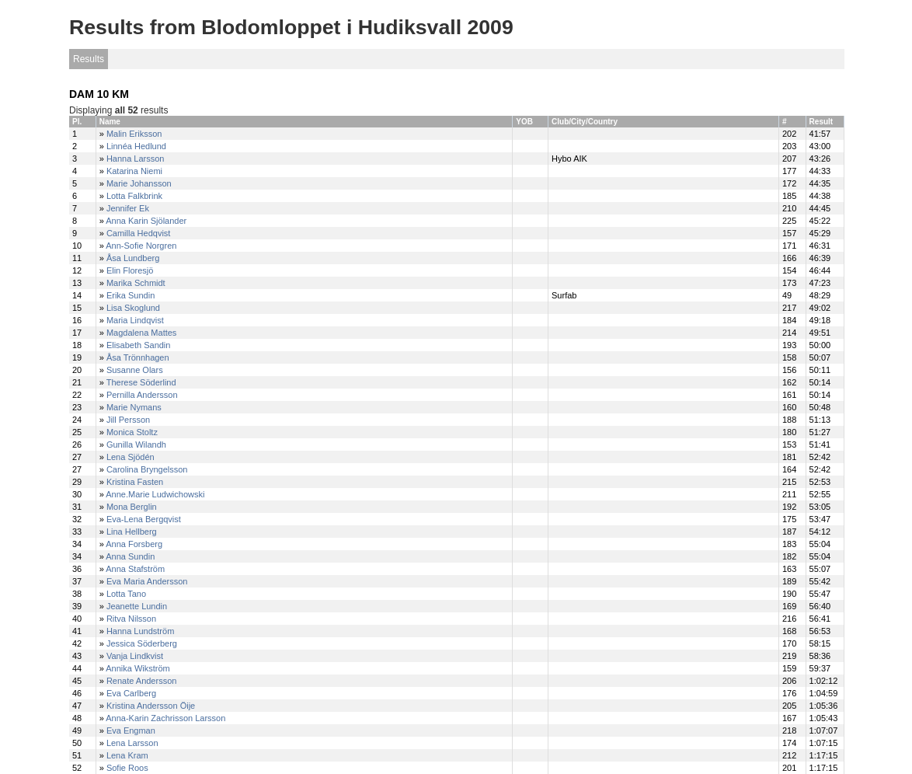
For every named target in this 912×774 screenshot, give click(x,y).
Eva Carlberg (131, 693)
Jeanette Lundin (136, 606)
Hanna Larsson (135, 158)
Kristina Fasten (134, 481)
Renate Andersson (141, 680)
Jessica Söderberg (141, 643)
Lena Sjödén (130, 457)
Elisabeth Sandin (138, 345)
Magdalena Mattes (141, 332)
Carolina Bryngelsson (147, 469)
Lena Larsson (132, 743)
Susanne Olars (134, 370)
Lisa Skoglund (133, 307)
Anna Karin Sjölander (146, 220)
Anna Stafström (135, 569)
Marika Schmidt (135, 283)
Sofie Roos (127, 767)
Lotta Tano (126, 593)
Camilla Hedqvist (138, 233)
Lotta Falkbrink (134, 195)
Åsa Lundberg (133, 258)
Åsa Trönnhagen (137, 357)
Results (88, 59)
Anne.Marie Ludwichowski (155, 494)
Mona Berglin (131, 506)
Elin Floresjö (130, 270)
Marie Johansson (139, 183)
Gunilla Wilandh (136, 444)
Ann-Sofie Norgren (141, 245)
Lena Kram (127, 755)
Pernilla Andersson (142, 394)
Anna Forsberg (134, 544)
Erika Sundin (130, 295)
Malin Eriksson (134, 133)
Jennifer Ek (127, 208)
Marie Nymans (134, 407)
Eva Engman (130, 730)
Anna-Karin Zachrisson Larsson (165, 718)
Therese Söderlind (141, 382)
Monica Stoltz (132, 432)
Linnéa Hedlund (136, 146)
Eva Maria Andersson (147, 581)
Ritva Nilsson (131, 618)
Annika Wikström (138, 668)
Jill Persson (128, 419)
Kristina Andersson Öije (150, 705)
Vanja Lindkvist (134, 656)
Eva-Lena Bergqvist (143, 519)
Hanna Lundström (140, 631)
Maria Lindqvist (135, 320)
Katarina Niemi (134, 171)
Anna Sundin (130, 556)
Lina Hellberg (131, 531)
